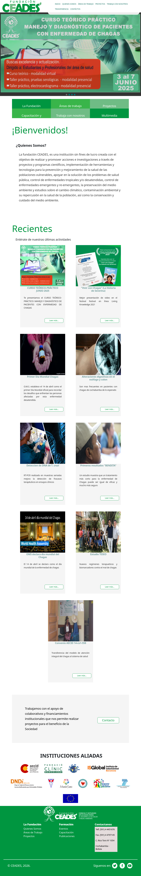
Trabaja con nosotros (117, 4)
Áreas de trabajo (85, 4)
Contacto (108, 720)
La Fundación (31, 106)
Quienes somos (69, 4)
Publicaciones (67, 836)
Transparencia (62, 9)
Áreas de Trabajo (32, 832)
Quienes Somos (32, 828)
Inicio (57, 4)
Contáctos (75, 9)
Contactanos (103, 824)
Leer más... (54, 320)
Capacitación (66, 832)
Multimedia (109, 115)
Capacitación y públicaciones (31, 115)
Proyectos (100, 4)
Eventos (63, 828)
